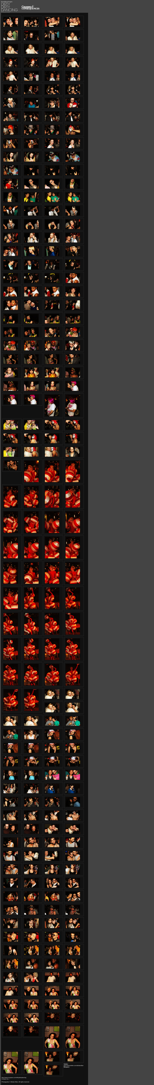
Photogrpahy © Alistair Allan (10, 1082)
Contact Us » (5, 1079)
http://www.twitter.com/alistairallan (73, 1065)
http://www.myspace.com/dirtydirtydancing (14, 1077)
